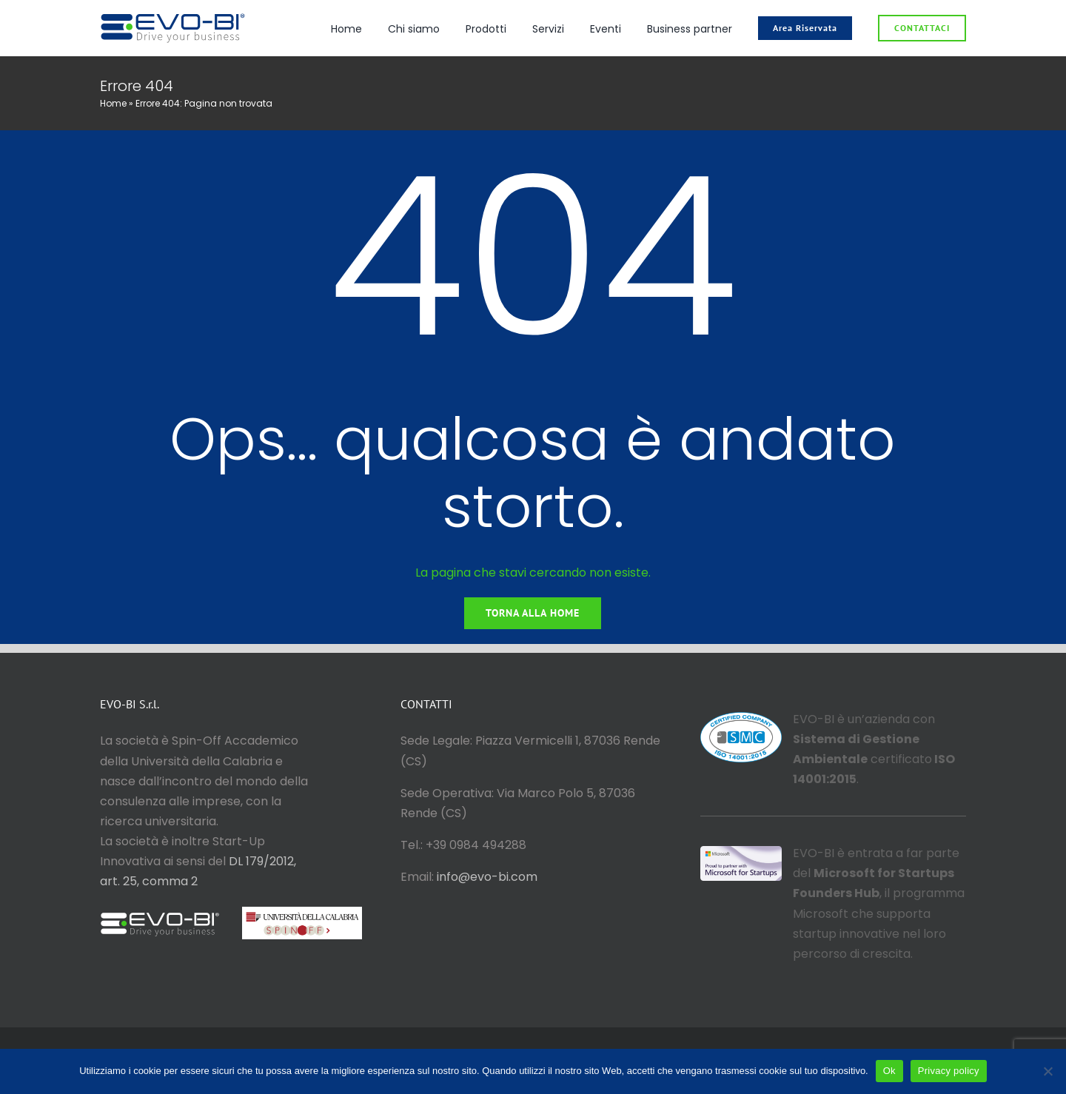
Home (113, 103)
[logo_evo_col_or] (173, 16)
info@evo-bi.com (487, 876)
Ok (889, 1070)
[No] (1047, 1071)
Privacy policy (948, 1070)
